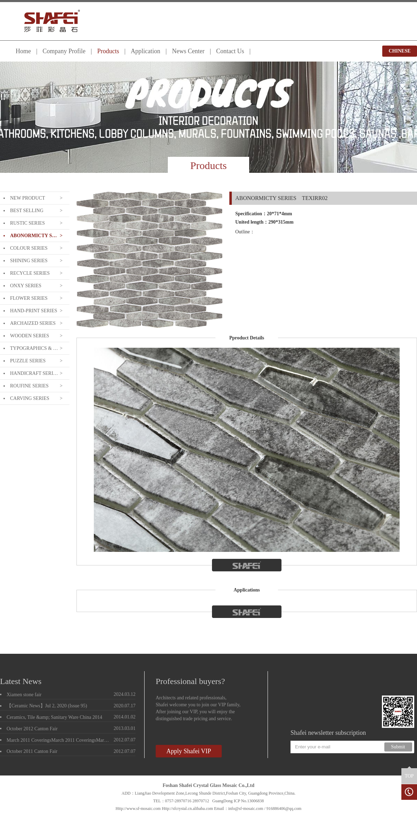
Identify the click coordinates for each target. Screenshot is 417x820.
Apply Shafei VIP (188, 751)
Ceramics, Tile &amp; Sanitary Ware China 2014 (54, 717)
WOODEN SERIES (29, 335)
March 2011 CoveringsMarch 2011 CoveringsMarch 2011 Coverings (59, 740)
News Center (188, 51)
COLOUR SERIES (29, 248)
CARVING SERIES (29, 398)
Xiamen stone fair (24, 694)
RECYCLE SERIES (30, 273)
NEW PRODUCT (27, 198)
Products (108, 51)
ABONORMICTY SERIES (34, 235)
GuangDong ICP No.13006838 (238, 800)
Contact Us (230, 51)
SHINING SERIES (29, 260)
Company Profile (64, 51)
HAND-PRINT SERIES (33, 310)
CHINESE (399, 51)
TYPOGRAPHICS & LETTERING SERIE (34, 348)
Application (145, 51)
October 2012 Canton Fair (32, 728)
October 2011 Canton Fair (32, 751)
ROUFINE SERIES (29, 385)
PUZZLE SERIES (28, 360)
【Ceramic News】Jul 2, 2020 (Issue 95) (47, 705)
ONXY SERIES (25, 285)
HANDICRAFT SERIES (34, 373)
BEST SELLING (26, 210)
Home (23, 51)
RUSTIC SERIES (27, 223)
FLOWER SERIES (29, 298)
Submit (398, 746)
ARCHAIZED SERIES (33, 323)
